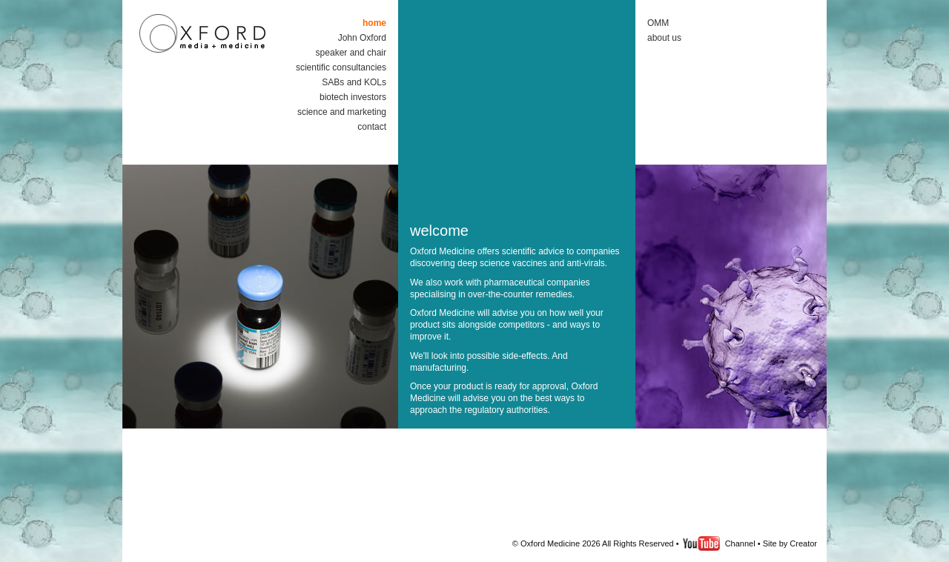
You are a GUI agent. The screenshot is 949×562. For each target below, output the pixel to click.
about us (664, 38)
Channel (739, 543)
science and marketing (341, 112)
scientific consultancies (341, 67)
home (374, 23)
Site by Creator (790, 543)
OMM (658, 23)
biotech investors (353, 97)
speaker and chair (351, 52)
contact (371, 127)
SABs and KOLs (354, 82)
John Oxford (362, 38)
